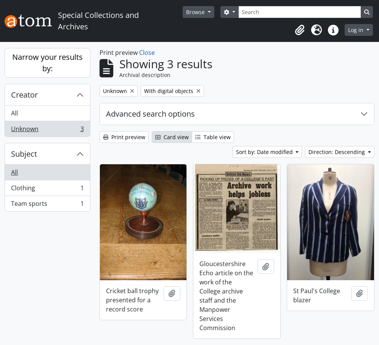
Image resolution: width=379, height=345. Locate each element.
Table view (213, 137)
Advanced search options (150, 114)
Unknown (47, 130)
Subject (24, 154)
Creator (24, 95)
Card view (172, 137)
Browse (196, 12)
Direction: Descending (337, 152)
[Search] (299, 12)
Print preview (124, 137)
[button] (299, 30)
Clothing (47, 189)
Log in (356, 30)
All (14, 113)
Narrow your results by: (47, 63)
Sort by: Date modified (265, 152)
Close (147, 52)
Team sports (47, 205)
